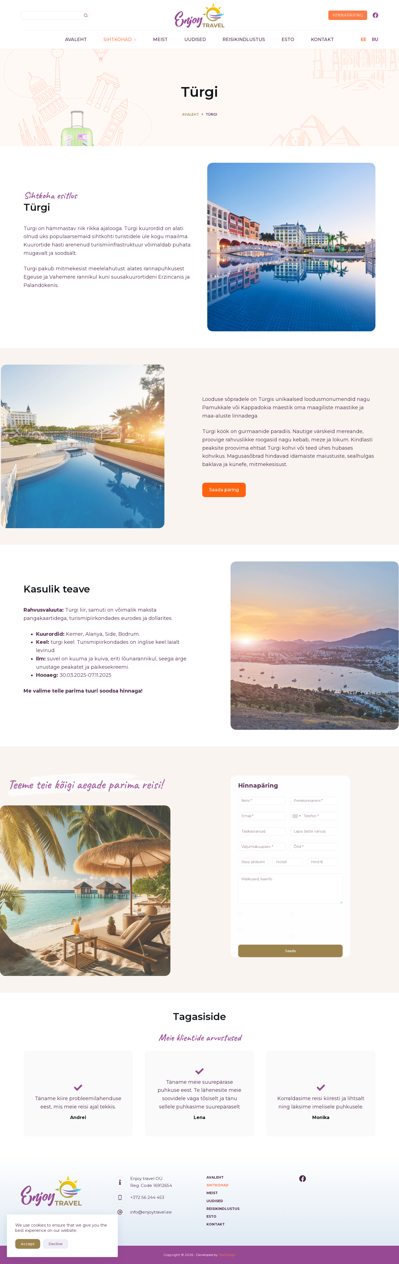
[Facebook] (375, 15)
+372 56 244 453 (147, 1197)
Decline (55, 1244)
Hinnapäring (347, 15)
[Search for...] (51, 15)
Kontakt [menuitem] (322, 39)
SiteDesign (227, 1255)
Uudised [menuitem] (195, 39)
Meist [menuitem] (160, 39)
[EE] (363, 39)
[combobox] (300, 847)
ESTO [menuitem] (288, 39)
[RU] (375, 39)
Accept (28, 1244)
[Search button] (85, 15)
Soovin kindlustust (300, 897)
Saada (290, 903)
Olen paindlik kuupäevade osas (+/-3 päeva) (299, 891)
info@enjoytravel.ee (151, 1212)
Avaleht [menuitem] (76, 39)
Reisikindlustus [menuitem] (243, 39)
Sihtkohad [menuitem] (120, 39)
